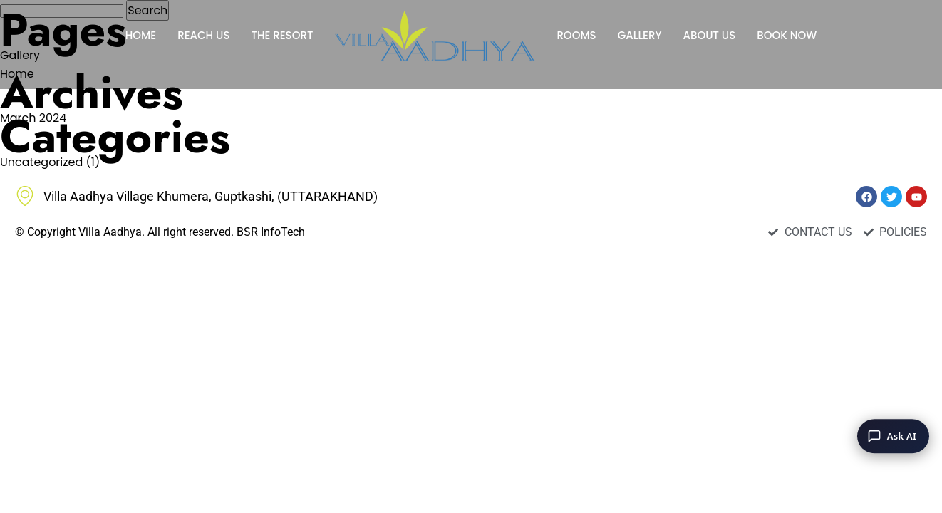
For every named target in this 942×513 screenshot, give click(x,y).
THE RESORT (282, 35)
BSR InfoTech (271, 232)
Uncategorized (41, 162)
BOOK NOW (787, 35)
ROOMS (576, 35)
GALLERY (640, 35)
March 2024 (33, 118)
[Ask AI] (893, 436)
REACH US (203, 35)
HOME (140, 35)
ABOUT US (709, 35)
